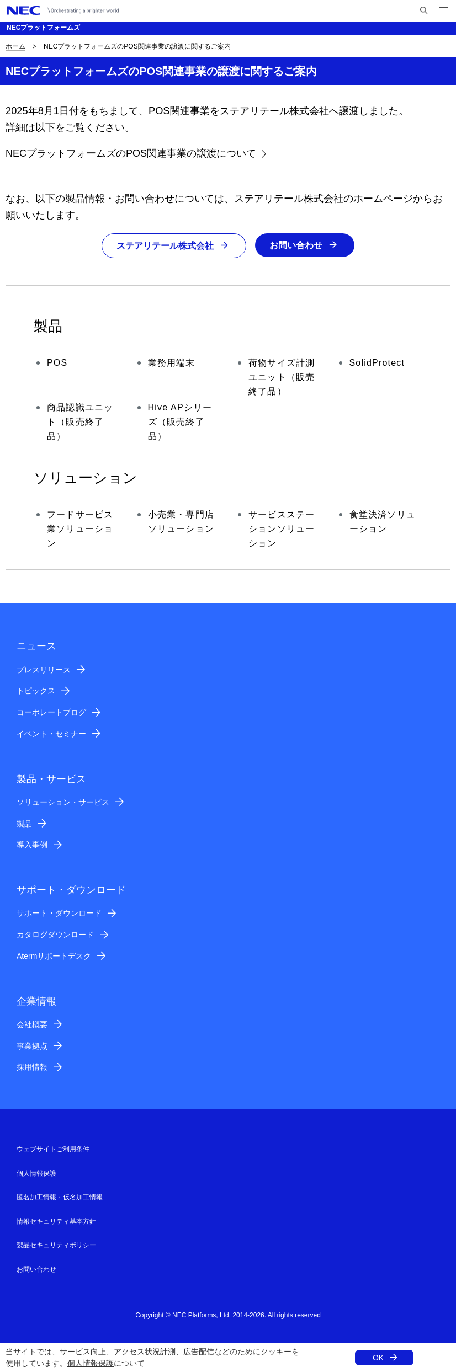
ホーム (15, 46)
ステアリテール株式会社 (165, 245)
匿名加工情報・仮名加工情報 (60, 1197)
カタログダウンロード (55, 934)
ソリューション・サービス (63, 802)
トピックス (36, 691)
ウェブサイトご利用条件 (53, 1149)
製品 (24, 823)
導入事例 (32, 845)
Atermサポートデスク (54, 956)
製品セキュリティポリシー (56, 1245)
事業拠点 (32, 1046)
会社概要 (32, 1024)
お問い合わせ (295, 245)
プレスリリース (44, 669)
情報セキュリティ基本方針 (56, 1221)
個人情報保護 (90, 1363)
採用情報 (32, 1067)
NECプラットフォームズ (43, 27)
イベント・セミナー (51, 733)
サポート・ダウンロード (59, 913)
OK (378, 1357)
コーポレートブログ (51, 712)
